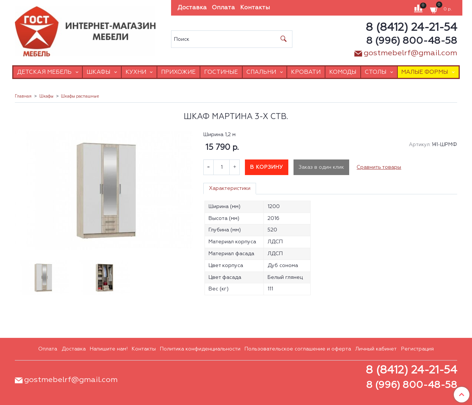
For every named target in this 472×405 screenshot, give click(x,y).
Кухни (135, 72)
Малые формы (424, 72)
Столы (375, 72)
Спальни (261, 72)
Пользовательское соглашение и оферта (298, 349)
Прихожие (178, 72)
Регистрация (417, 349)
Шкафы (98, 72)
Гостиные (221, 72)
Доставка (192, 8)
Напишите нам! (109, 349)
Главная (23, 96)
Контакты (255, 8)
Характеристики (229, 188)
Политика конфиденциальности (200, 349)
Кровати (306, 72)
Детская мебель (44, 72)
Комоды (342, 72)
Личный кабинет (376, 349)
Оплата (223, 8)
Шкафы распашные (80, 96)
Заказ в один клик (321, 167)
